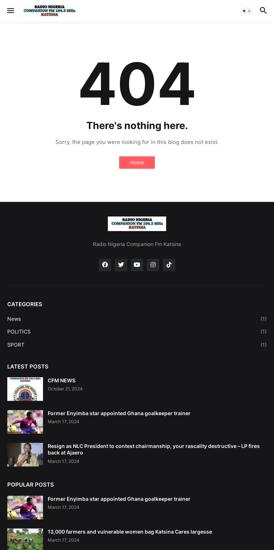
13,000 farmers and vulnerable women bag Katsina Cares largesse (130, 531)
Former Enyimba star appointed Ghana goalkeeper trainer (119, 413)
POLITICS (137, 331)
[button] (10, 11)
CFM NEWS (61, 380)
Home (137, 162)
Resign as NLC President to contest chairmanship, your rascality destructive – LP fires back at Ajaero (154, 449)
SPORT (137, 344)
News (137, 319)
